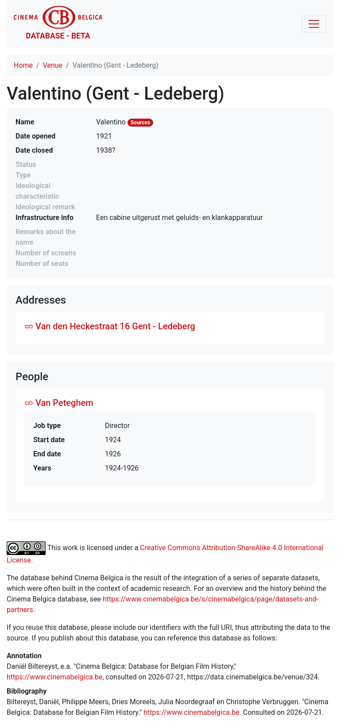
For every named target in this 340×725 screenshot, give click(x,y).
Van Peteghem (58, 402)
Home (23, 65)
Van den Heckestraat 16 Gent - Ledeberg (109, 326)
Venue (52, 65)
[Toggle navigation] (313, 24)
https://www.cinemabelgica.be (55, 677)
